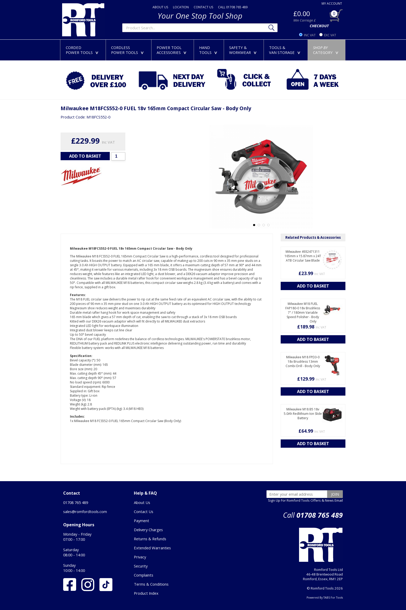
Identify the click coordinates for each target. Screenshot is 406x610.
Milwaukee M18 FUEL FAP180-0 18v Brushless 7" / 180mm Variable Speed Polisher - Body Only (302, 313)
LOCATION (181, 7)
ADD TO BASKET (85, 156)
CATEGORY (326, 50)
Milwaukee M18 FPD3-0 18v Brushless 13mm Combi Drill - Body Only (303, 361)
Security (141, 566)
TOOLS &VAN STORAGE (285, 50)
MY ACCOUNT (332, 3)
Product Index (146, 593)
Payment (141, 520)
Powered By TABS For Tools (325, 597)
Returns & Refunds (150, 538)
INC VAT (310, 35)
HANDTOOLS (209, 50)
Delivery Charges (148, 529)
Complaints (143, 575)
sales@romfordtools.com (85, 511)
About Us (142, 502)
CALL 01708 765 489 (233, 7)
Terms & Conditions (151, 584)
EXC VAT (330, 35)
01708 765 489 (75, 502)
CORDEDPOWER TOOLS (83, 50)
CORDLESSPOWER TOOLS (128, 50)
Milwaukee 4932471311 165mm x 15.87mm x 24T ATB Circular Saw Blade (303, 256)
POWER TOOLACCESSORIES (173, 50)
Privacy (140, 556)
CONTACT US (203, 7)
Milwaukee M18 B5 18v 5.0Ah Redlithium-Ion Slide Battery (303, 413)
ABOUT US (160, 7)
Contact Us (143, 511)
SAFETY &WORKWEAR (244, 50)
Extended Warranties (152, 547)
